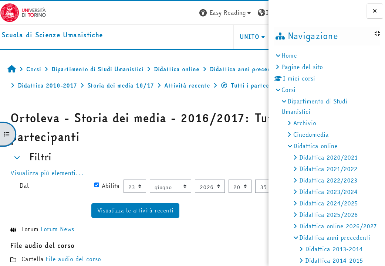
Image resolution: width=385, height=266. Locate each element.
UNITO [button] (180, 36)
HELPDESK (224, 36)
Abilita (89, 201)
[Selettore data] (84, 217)
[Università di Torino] (23, 11)
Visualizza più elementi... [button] (47, 189)
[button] (157, 12)
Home (289, 55)
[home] (52, 35)
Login (255, 12)
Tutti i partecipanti (106, 101)
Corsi (288, 89)
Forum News (57, 259)
